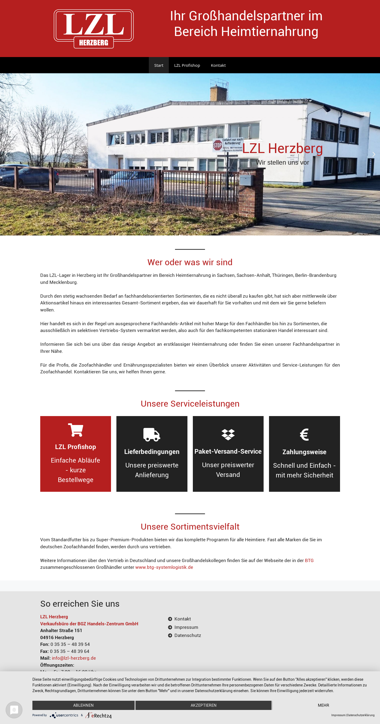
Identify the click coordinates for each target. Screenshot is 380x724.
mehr (323, 705)
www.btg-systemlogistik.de (164, 567)
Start (158, 65)
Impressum (338, 715)
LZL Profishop (187, 65)
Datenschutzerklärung (361, 715)
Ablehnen (83, 705)
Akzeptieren (204, 705)
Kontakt (218, 65)
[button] (6, 154)
